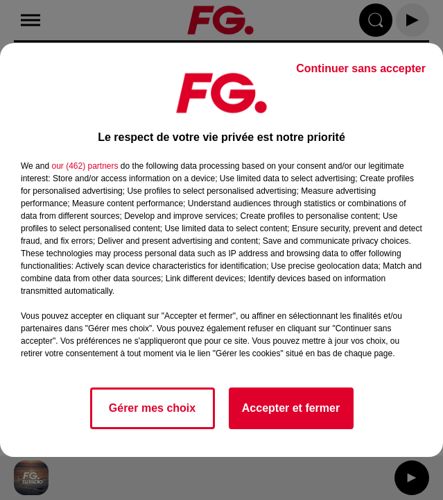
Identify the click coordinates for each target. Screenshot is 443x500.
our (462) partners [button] (84, 166)
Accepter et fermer (291, 408)
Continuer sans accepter (361, 68)
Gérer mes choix (152, 408)
